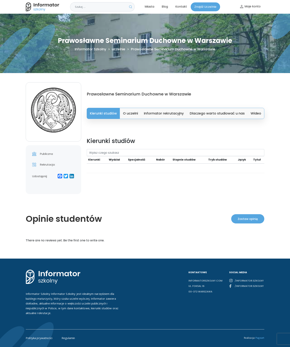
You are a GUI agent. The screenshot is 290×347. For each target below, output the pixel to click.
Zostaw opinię (248, 219)
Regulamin (68, 338)
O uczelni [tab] (130, 113)
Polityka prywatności (39, 338)
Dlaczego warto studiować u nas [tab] (217, 113)
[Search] (175, 152)
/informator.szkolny (249, 280)
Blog (165, 6)
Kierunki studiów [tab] (103, 113)
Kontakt (181, 6)
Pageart (260, 337)
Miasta (149, 6)
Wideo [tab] (256, 113)
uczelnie (118, 49)
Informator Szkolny (90, 49)
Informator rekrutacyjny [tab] (164, 113)
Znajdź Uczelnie (205, 7)
